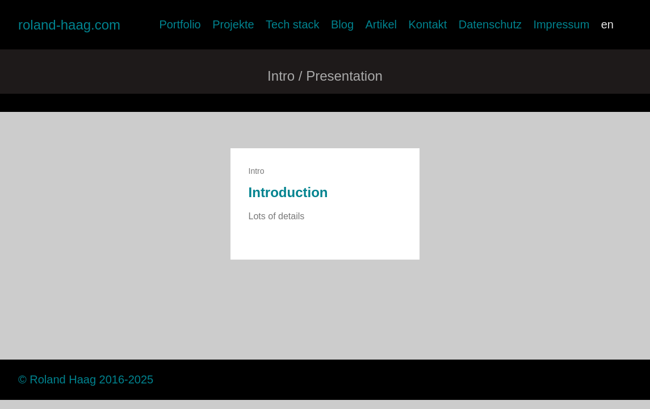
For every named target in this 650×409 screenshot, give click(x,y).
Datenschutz (490, 24)
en (607, 24)
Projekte (233, 24)
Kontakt (427, 24)
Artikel (381, 24)
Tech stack (292, 24)
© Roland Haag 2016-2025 (85, 379)
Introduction (288, 192)
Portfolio (179, 24)
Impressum (561, 24)
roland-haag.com (69, 24)
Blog (342, 24)
